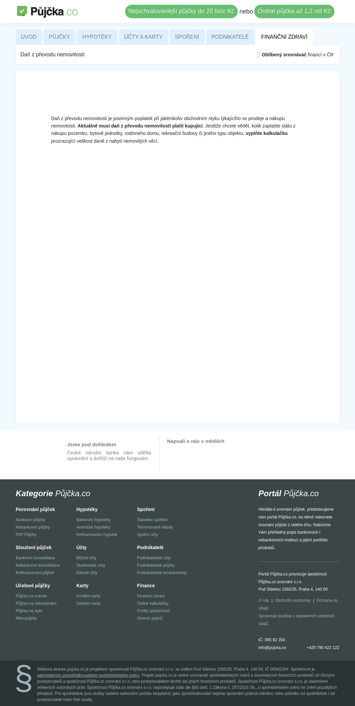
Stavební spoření (152, 519)
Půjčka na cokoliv (31, 596)
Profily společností (153, 611)
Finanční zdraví (284, 37)
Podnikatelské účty (154, 558)
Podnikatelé (230, 37)
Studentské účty (91, 565)
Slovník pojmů (149, 618)
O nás (264, 600)
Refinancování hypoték (97, 534)
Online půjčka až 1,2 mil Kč (294, 11)
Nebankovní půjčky (33, 527)
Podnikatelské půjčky (156, 565)
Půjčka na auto (29, 611)
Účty (82, 547)
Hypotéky (97, 37)
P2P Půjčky (26, 534)
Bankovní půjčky (30, 519)
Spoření (187, 37)
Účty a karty (143, 37)
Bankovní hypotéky (94, 519)
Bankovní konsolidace (35, 558)
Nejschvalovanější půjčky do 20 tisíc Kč (181, 11)
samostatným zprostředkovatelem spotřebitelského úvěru (88, 675)
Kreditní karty (88, 596)
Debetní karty (88, 603)
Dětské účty (87, 572)
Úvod (28, 37)
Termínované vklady (155, 527)
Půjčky (59, 37)
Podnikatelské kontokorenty (162, 572)
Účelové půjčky (33, 585)
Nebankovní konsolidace (38, 565)
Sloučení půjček (34, 547)
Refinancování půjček (35, 572)
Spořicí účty (147, 534)
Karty (83, 585)
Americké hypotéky (94, 527)
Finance (146, 585)
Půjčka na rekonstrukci (36, 603)
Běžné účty (86, 558)
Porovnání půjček (35, 509)
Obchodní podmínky (293, 600)
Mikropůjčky (26, 618)
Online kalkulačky (153, 603)
